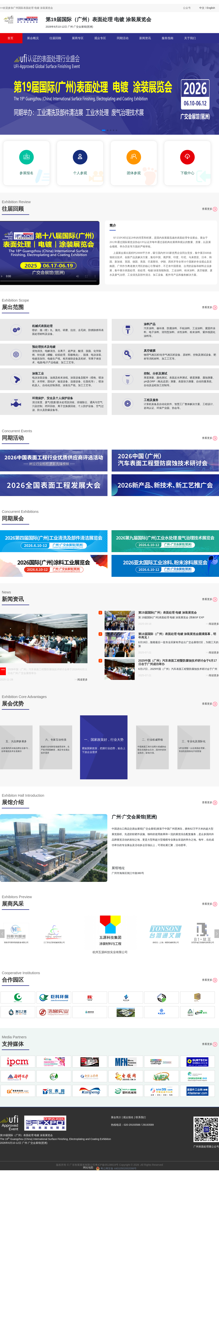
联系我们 (141, 1117)
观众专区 (100, 38)
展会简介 (116, 1117)
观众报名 (128, 1117)
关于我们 (190, 38)
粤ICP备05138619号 (106, 1164)
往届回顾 (55, 38)
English (211, 7)
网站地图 (88, 1167)
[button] (103, 130)
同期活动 (122, 38)
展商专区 (78, 38)
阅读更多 (82, 679)
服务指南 (167, 38)
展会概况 (33, 38)
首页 (10, 38)
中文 (201, 7)
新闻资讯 (145, 38)
